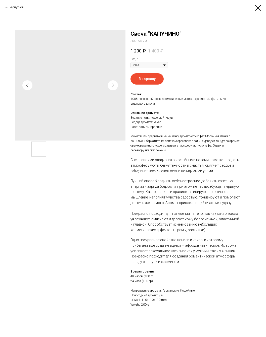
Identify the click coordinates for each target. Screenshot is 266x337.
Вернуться (16, 7)
